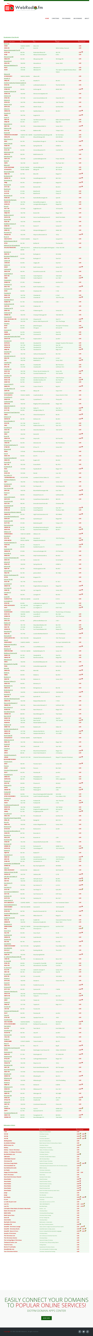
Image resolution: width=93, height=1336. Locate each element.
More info (46, 1318)
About (87, 18)
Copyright (7, 1331)
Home (47, 18)
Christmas (55, 18)
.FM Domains (66, 18)
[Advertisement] (46, 26)
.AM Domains (77, 18)
